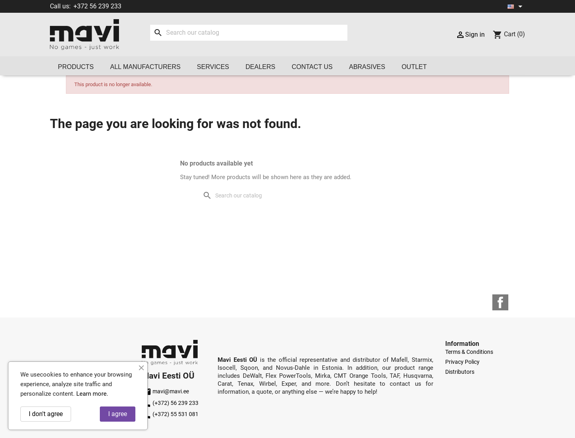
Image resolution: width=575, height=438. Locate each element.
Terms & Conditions (469, 352)
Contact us (312, 66)
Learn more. (92, 393)
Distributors (459, 372)
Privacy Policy (462, 362)
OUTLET (414, 66)
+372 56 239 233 (97, 6)
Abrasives (367, 66)
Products (76, 66)
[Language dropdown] (516, 6)
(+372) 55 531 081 (170, 414)
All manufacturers (145, 66)
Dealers (261, 66)
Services (213, 66)
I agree (117, 414)
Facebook (500, 302)
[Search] (248, 33)
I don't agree (46, 414)
